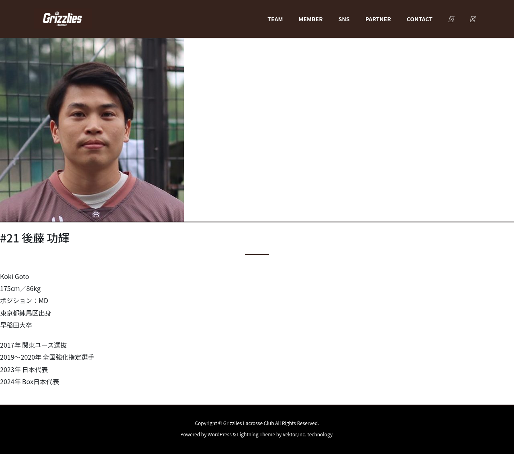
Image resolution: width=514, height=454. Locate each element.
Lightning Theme (256, 434)
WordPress (220, 434)
